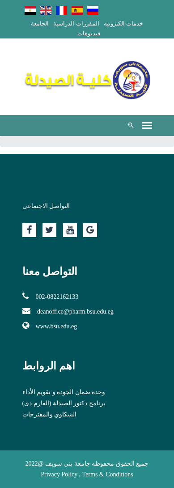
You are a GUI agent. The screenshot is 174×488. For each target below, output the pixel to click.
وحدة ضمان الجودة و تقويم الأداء (64, 392)
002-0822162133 (50, 296)
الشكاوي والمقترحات (49, 414)
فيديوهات (88, 33)
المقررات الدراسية (76, 23)
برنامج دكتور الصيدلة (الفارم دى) (64, 403)
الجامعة (40, 23)
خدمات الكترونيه (123, 23)
